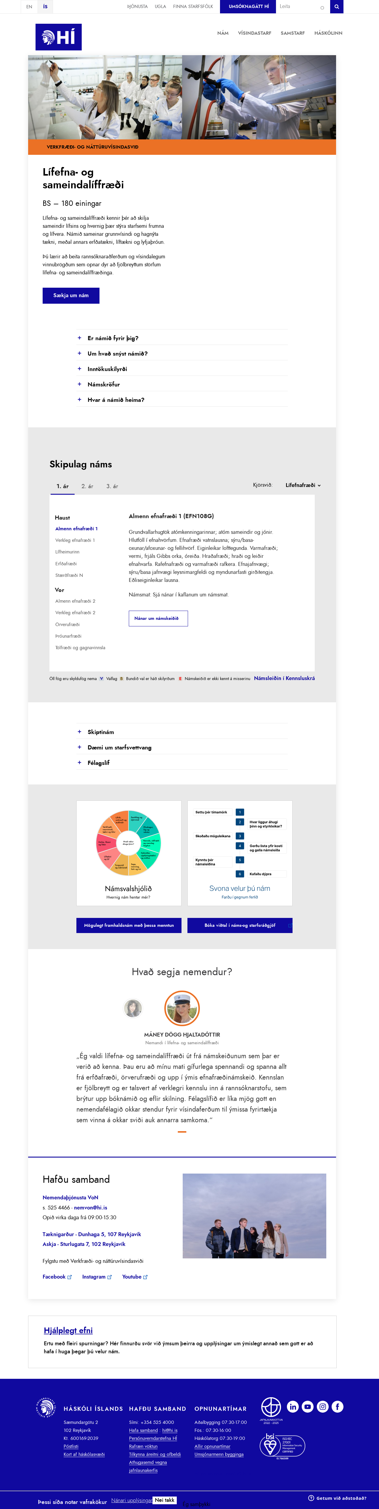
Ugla (160, 6)
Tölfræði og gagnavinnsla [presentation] (80, 647)
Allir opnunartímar (212, 1446)
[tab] (63, 487)
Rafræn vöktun (143, 1446)
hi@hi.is (169, 1430)
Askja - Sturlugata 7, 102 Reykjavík (84, 1244)
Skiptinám (95, 732)
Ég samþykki (197, 1504)
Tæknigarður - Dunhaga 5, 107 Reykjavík (92, 1234)
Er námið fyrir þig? (107, 338)
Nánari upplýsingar (131, 1500)
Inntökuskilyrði (101, 369)
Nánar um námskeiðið (156, 618)
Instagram (94, 1277)
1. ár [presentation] (63, 486)
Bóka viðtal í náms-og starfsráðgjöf (240, 925)
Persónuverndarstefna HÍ (153, 1438)
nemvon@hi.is (90, 1208)
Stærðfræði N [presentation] (69, 575)
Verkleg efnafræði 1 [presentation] (75, 540)
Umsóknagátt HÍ (249, 6)
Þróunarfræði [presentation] (68, 636)
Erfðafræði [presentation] (66, 563)
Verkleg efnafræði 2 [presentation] (75, 612)
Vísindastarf (255, 33)
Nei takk (164, 1500)
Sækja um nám (71, 295)
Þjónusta (137, 6)
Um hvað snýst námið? (112, 354)
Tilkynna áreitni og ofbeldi (155, 1454)
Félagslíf (93, 763)
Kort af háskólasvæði (84, 1454)
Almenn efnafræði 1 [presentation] (76, 528)
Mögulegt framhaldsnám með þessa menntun (129, 925)
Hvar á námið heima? (110, 400)
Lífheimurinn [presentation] (67, 552)
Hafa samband (143, 1430)
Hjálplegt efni (68, 1331)
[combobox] (300, 6)
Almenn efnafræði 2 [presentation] (75, 601)
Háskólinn (328, 33)
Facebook (54, 1277)
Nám (223, 33)
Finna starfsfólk (193, 6)
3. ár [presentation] (112, 486)
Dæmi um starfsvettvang (114, 748)
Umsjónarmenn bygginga (219, 1454)
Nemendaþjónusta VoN (70, 1198)
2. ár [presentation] (87, 486)
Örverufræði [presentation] (67, 624)
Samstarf (293, 33)
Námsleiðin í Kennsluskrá (284, 678)
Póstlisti (71, 1446)
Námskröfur (98, 385)
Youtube (132, 1277)
